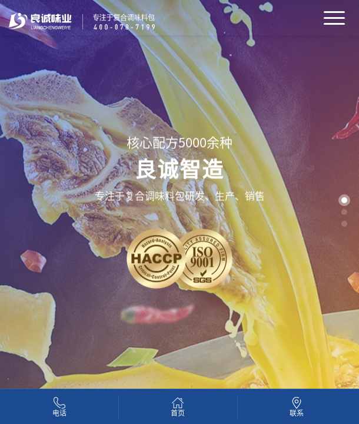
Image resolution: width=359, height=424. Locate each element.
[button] (344, 200)
